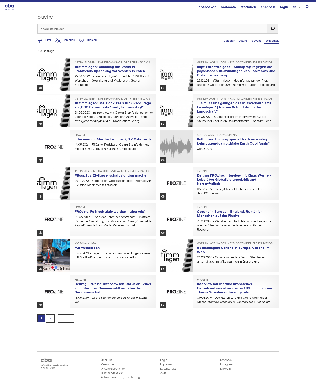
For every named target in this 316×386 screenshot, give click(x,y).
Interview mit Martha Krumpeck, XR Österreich (113, 139)
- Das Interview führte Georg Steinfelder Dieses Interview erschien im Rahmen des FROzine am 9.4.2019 (233, 302)
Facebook (225, 360)
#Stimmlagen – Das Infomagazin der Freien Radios (112, 62)
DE (297, 7)
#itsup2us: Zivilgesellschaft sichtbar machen (112, 175)
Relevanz (256, 40)
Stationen (248, 7)
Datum (243, 40)
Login (284, 7)
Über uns (106, 360)
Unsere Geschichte (113, 368)
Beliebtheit (271, 40)
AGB (163, 373)
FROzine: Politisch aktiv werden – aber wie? (110, 212)
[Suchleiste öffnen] (307, 8)
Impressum (167, 364)
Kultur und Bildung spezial (217, 135)
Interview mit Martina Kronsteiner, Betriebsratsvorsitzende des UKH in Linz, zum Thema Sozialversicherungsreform (234, 288)
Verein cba (107, 364)
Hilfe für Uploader (112, 373)
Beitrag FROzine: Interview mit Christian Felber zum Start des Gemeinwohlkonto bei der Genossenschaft (113, 288)
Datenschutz (168, 368)
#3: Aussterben (87, 248)
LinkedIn (225, 368)
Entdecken (207, 7)
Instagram (226, 364)
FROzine (80, 135)
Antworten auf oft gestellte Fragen (122, 377)
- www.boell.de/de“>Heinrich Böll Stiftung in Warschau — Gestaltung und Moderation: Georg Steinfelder (112, 80)
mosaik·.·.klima (85, 243)
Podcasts (228, 7)
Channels (268, 7)
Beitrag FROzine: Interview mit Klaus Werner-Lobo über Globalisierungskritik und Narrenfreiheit (234, 180)
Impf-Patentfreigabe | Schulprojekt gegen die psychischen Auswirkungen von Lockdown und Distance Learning (236, 71)
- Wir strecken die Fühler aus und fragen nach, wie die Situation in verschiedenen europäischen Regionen (236, 225)
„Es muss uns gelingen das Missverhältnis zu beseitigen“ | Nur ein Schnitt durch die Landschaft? (234, 107)
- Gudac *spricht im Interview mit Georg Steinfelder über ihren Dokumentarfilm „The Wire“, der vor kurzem (234, 121)
